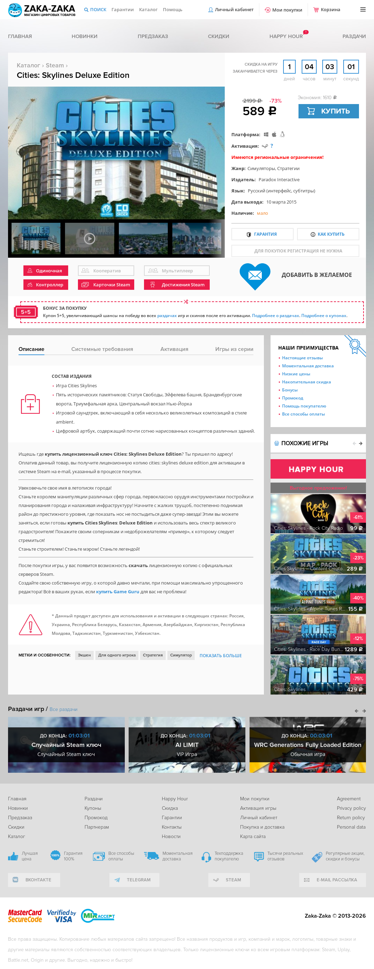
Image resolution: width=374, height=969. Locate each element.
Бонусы (290, 390)
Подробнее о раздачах (275, 315)
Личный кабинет (234, 9)
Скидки (218, 36)
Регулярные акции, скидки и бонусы (345, 856)
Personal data (351, 827)
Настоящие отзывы (302, 358)
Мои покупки (287, 10)
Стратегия (153, 655)
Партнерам (97, 827)
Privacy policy (351, 808)
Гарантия (265, 234)
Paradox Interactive (279, 179)
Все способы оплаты (303, 414)
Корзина (330, 9)
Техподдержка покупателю (229, 856)
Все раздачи (64, 709)
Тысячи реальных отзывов (285, 856)
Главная (20, 36)
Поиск (98, 9)
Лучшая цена (30, 856)
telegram (139, 880)
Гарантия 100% (73, 856)
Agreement (349, 799)
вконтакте (38, 880)
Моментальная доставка (308, 366)
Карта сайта (253, 836)
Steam (55, 65)
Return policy (351, 818)
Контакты (172, 827)
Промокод (292, 398)
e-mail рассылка (337, 880)
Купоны (93, 808)
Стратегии (288, 168)
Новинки (85, 36)
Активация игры (258, 808)
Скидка (170, 808)
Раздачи (354, 36)
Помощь (172, 9)
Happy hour (286, 36)
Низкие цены (296, 374)
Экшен (84, 655)
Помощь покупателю (304, 406)
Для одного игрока (117, 655)
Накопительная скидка (306, 382)
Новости (171, 836)
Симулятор (181, 655)
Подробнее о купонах (323, 315)
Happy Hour (175, 799)
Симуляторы (261, 168)
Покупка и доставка (262, 827)
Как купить (331, 234)
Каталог (148, 9)
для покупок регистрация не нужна (298, 251)
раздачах (167, 315)
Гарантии (123, 9)
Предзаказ (153, 36)
